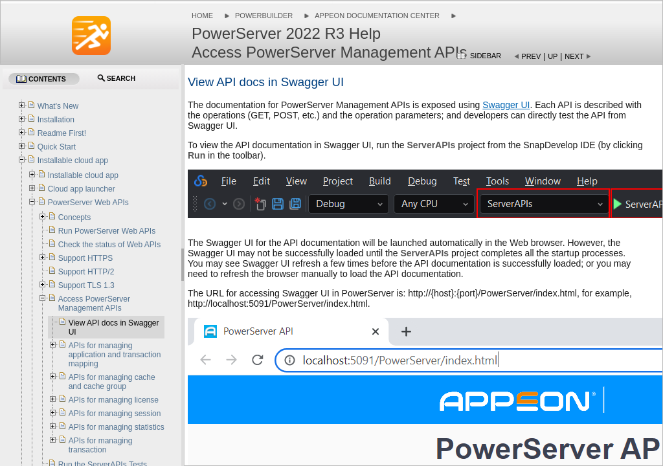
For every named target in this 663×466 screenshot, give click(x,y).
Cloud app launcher (81, 189)
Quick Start (57, 146)
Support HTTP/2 (86, 271)
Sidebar (485, 56)
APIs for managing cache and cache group (112, 382)
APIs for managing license (114, 400)
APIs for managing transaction (101, 445)
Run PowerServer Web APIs (107, 231)
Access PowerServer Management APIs (94, 303)
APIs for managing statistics (116, 427)
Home (202, 15)
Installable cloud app (73, 160)
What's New (58, 106)
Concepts (74, 217)
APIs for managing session (115, 413)
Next (574, 56)
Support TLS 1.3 (86, 285)
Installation (56, 119)
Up (552, 56)
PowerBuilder (264, 15)
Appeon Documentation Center (377, 15)
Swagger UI (506, 105)
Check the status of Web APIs (109, 244)
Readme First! (62, 133)
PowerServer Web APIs (88, 202)
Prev (531, 56)
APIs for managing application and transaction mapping (115, 354)
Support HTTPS (85, 258)
